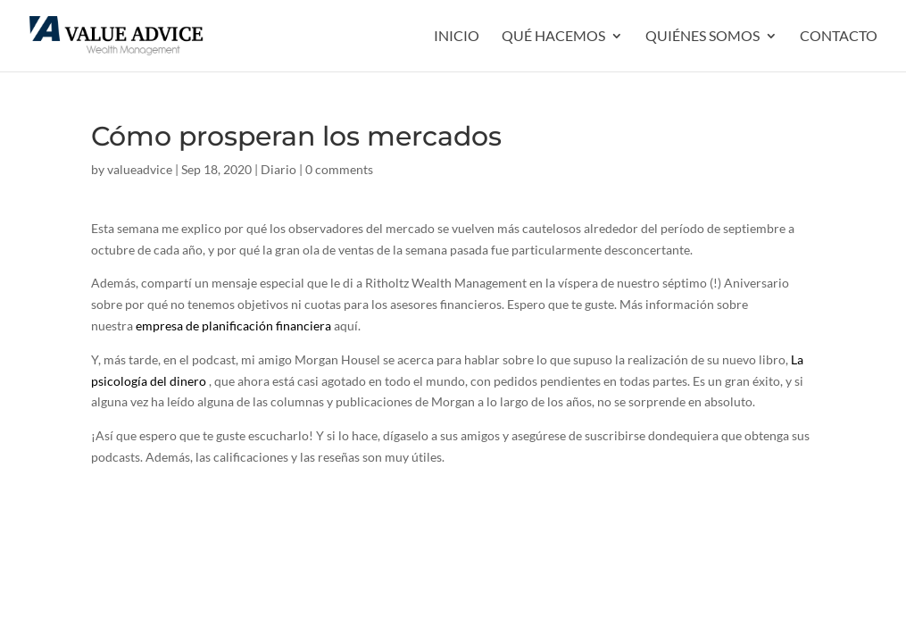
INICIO (456, 36)
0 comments (339, 169)
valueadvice (139, 169)
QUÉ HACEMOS (553, 36)
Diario (278, 169)
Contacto (838, 36)
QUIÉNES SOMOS (702, 36)
